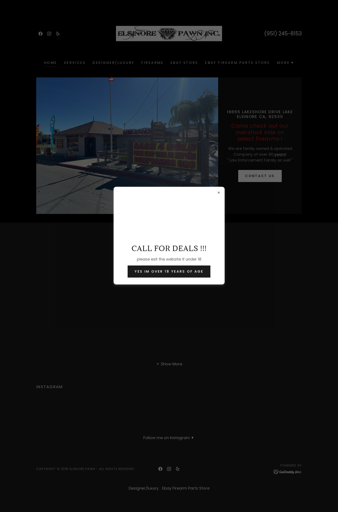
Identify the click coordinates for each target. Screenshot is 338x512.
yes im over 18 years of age (169, 271)
